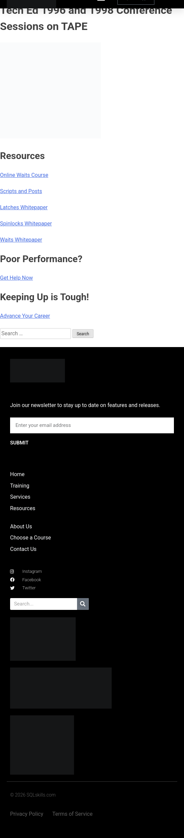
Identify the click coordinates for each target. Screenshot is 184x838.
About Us (21, 526)
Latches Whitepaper (24, 207)
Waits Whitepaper (21, 240)
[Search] (83, 604)
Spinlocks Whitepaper (26, 223)
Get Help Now (16, 278)
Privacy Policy (26, 814)
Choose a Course (30, 537)
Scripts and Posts (21, 191)
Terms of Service (72, 814)
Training (19, 486)
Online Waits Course (24, 175)
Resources (22, 508)
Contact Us (23, 549)
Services (20, 497)
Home (17, 474)
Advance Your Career (25, 316)
